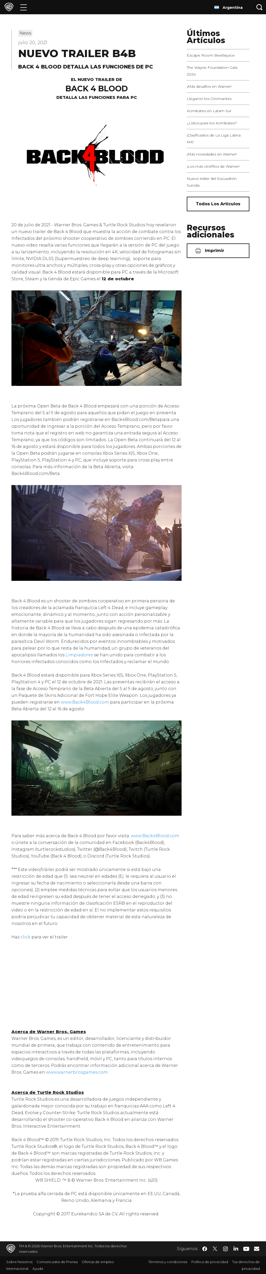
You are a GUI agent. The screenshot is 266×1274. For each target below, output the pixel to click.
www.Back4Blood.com (85, 702)
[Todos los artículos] (218, 204)
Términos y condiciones (167, 1262)
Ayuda (37, 1268)
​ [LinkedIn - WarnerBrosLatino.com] (236, 1248)
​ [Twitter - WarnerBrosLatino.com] (215, 1248)
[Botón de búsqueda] (259, 7)
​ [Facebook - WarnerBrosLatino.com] (205, 1248)
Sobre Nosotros (19, 1262)
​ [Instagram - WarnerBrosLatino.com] (225, 1248)
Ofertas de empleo (98, 1262)
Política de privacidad (209, 1262)
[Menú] (23, 7)
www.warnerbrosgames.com (77, 1072)
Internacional (17, 1268)
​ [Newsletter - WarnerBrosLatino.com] (257, 1248)
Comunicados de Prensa (57, 1262)
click (25, 937)
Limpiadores (79, 654)
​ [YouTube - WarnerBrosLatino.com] (246, 1249)
